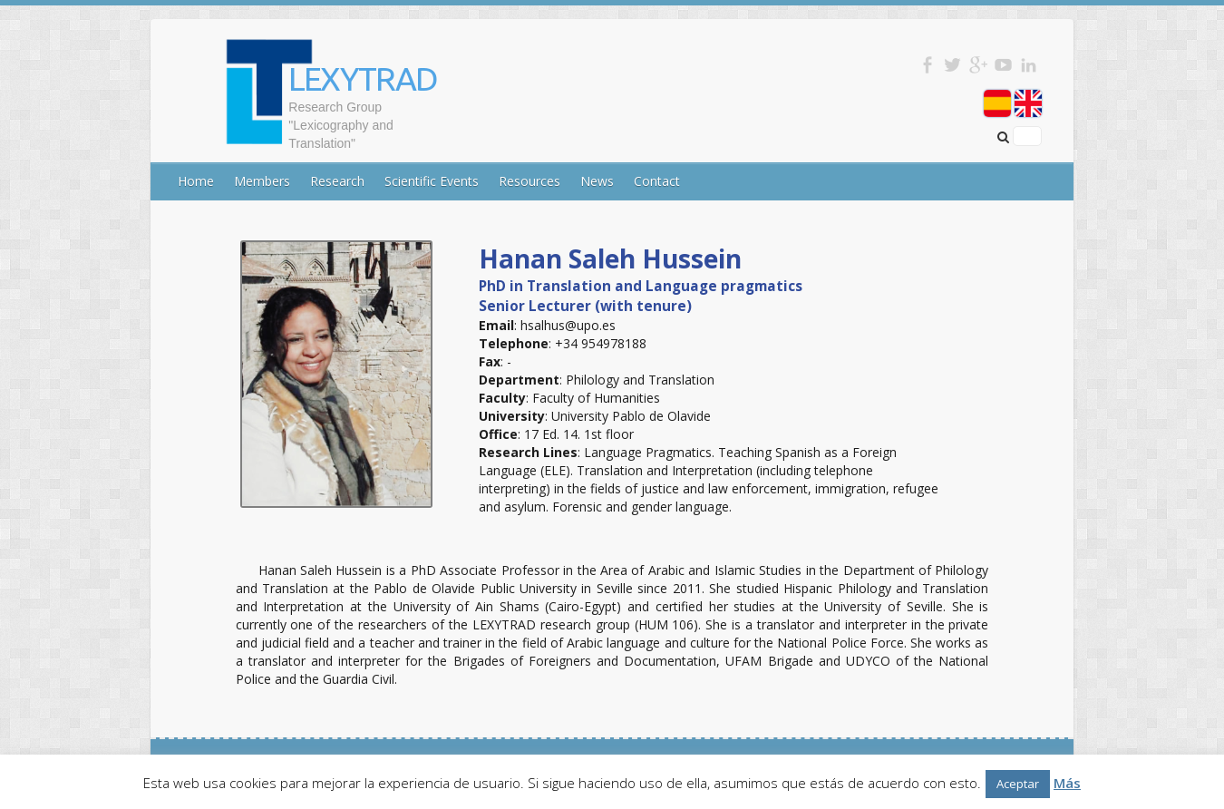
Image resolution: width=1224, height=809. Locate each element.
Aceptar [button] (1017, 783)
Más (1067, 783)
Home (196, 181)
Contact (657, 181)
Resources (529, 181)
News (597, 181)
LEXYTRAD (362, 78)
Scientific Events (431, 181)
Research (337, 181)
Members (262, 181)
